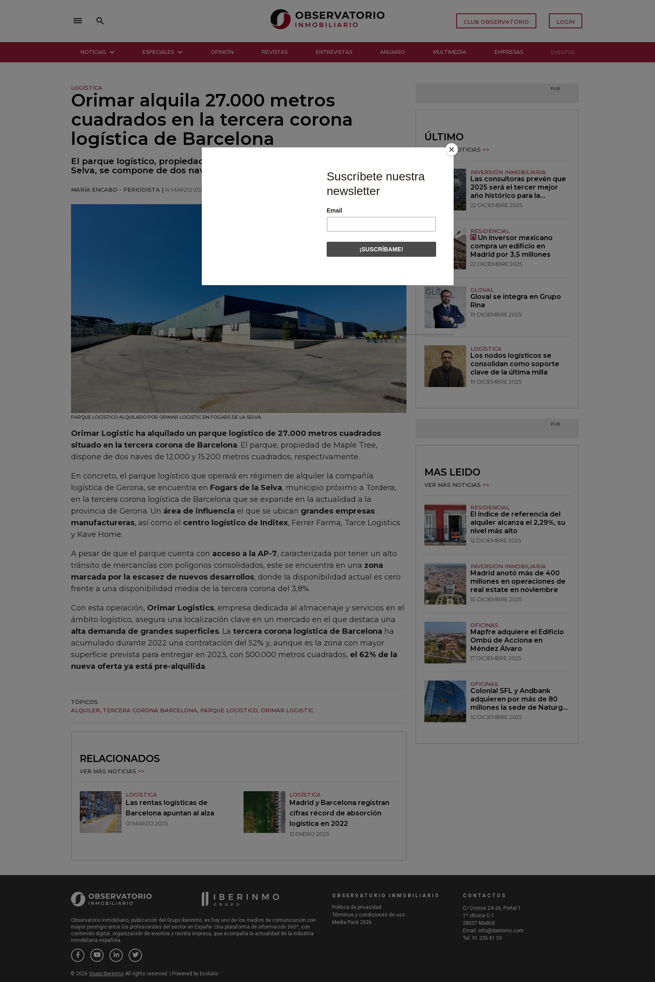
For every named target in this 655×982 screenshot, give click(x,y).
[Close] (451, 149)
